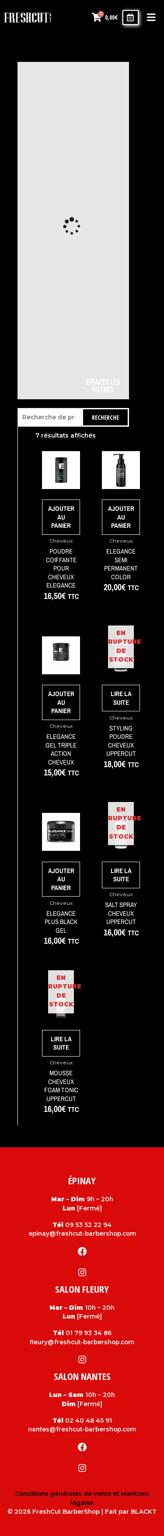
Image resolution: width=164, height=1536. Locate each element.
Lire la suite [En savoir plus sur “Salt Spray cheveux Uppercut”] (121, 875)
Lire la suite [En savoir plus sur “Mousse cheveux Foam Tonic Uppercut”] (61, 1043)
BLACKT (144, 1511)
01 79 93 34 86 (89, 1332)
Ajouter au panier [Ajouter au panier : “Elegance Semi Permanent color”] (121, 517)
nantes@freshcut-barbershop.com (82, 1429)
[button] (151, 18)
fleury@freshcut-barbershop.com (82, 1342)
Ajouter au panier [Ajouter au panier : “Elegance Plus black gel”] (61, 879)
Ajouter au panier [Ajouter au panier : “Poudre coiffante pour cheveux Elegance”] (61, 517)
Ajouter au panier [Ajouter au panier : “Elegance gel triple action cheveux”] (61, 702)
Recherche (105, 417)
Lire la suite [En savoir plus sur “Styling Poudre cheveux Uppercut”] (121, 698)
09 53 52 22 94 (88, 1224)
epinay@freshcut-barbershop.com (82, 1233)
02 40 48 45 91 (88, 1420)
